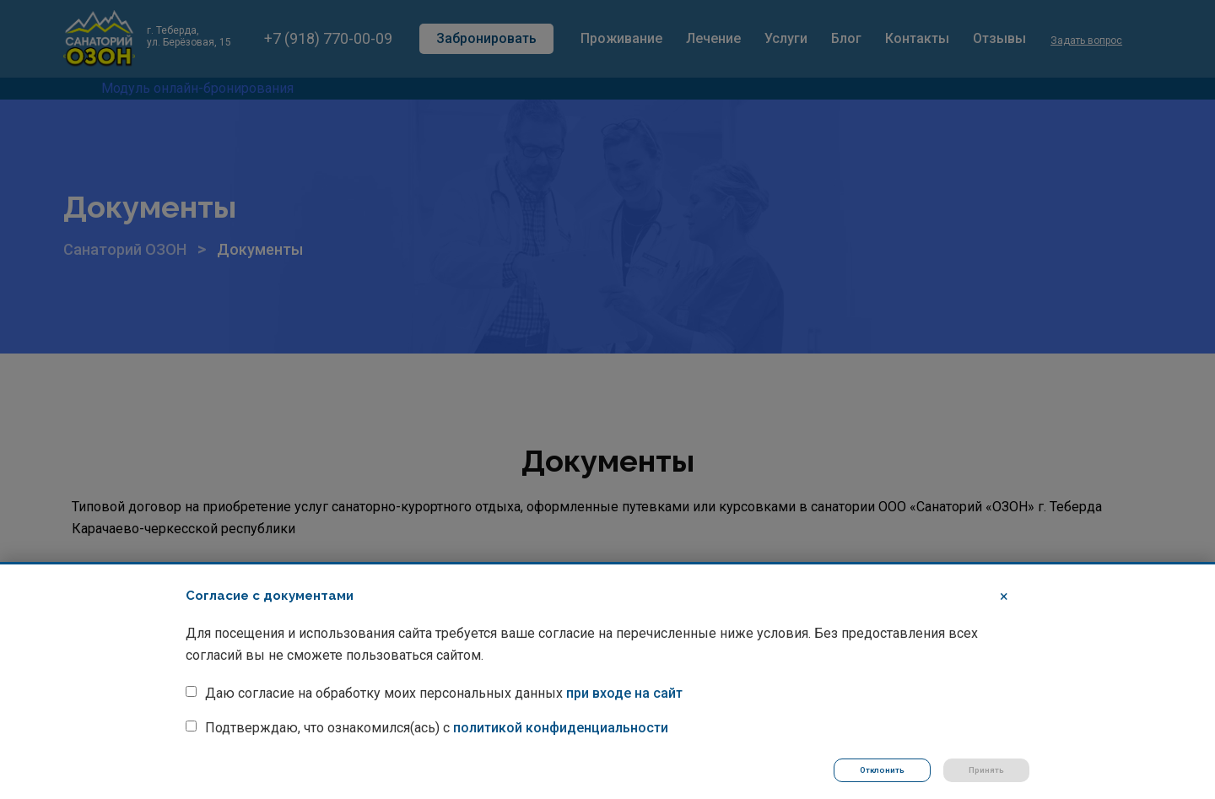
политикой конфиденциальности (560, 727)
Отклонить (881, 770)
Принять (986, 770)
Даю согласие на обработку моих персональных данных (444, 692)
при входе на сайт (624, 692)
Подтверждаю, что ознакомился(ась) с (436, 727)
